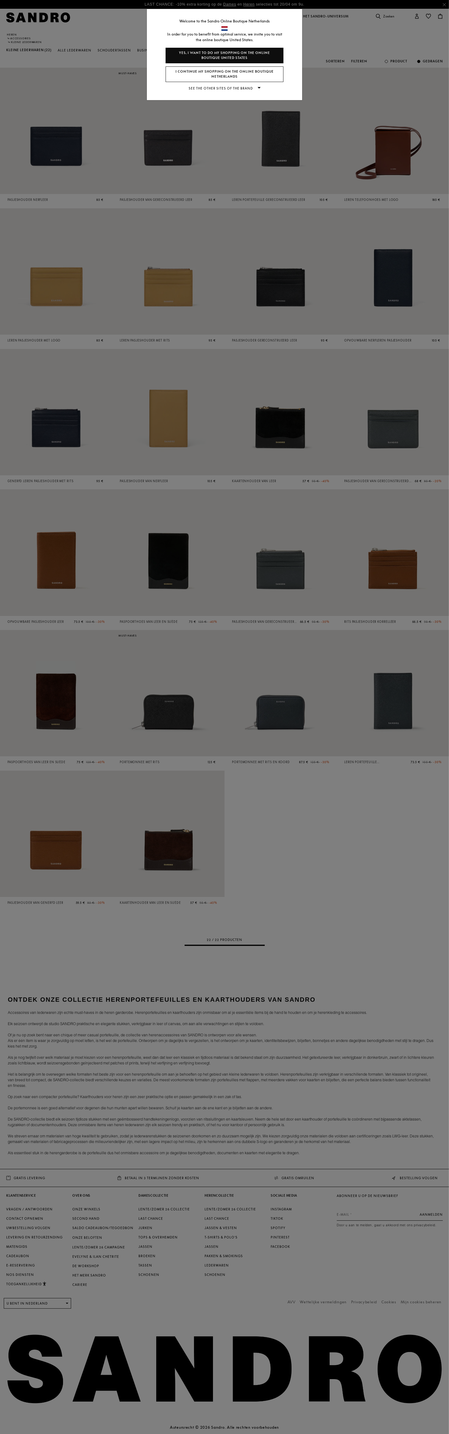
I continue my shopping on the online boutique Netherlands (225, 74)
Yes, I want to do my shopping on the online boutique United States (224, 55)
